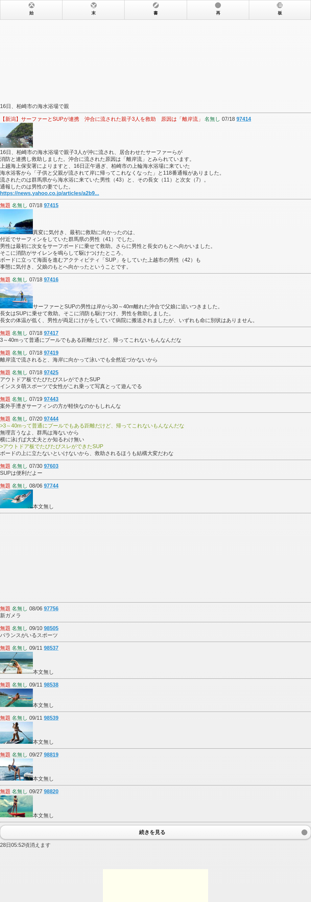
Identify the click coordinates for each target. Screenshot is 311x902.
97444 (51, 419)
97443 (51, 399)
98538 (51, 685)
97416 (51, 279)
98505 (51, 628)
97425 (51, 372)
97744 (51, 486)
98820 (51, 791)
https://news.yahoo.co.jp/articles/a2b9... (49, 193)
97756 (51, 608)
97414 (243, 119)
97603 (51, 466)
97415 (51, 205)
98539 (51, 718)
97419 (51, 353)
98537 (51, 648)
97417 (51, 333)
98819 (51, 755)
